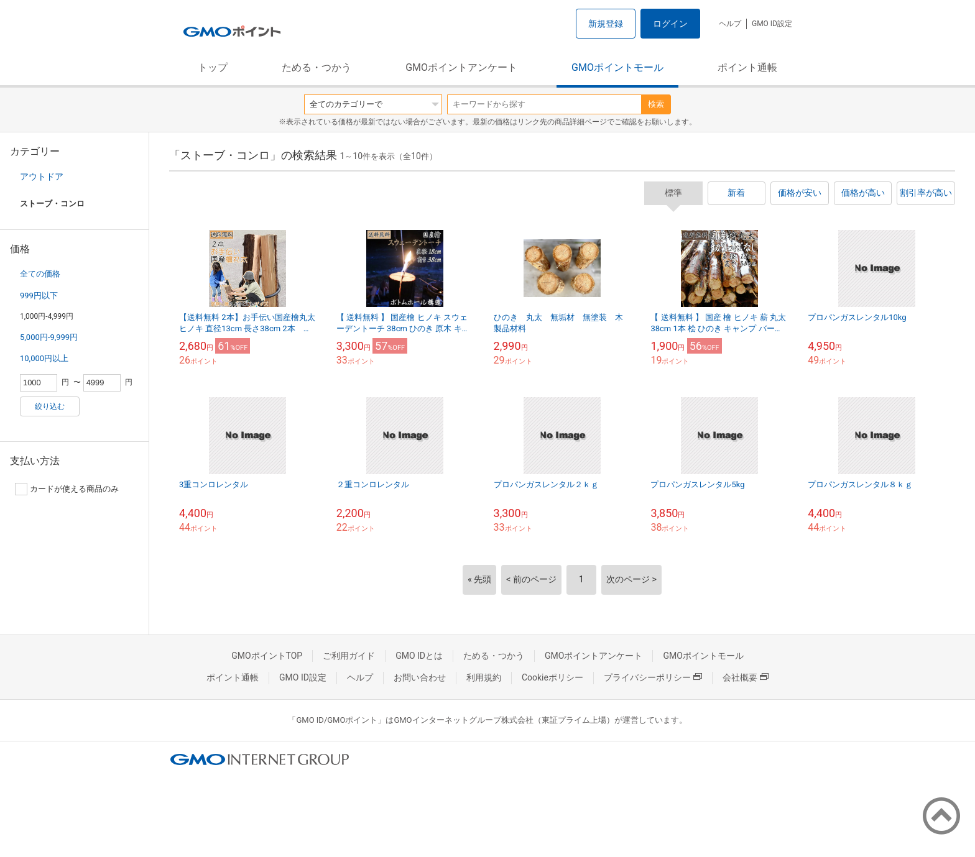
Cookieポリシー (552, 677)
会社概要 (746, 677)
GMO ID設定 (772, 23)
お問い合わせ (420, 677)
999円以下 (39, 295)
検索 (656, 104)
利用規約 (483, 677)
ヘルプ (730, 23)
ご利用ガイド (349, 656)
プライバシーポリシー (653, 677)
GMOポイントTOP (266, 656)
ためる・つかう (316, 67)
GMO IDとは (419, 656)
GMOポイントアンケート (461, 67)
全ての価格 (40, 273)
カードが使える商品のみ (67, 489)
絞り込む (50, 406)
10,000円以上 (44, 358)
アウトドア (41, 176)
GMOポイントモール (617, 67)
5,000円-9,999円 (49, 337)
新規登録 (605, 24)
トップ (213, 67)
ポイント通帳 (747, 67)
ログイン (670, 24)
